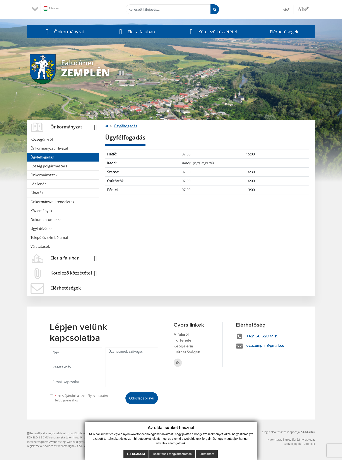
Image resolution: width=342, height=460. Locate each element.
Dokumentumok (45, 219)
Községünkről (42, 139)
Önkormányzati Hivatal (49, 148)
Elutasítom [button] (207, 454)
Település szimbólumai (49, 237)
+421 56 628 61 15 (262, 336)
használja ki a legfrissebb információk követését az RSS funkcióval (70, 433)
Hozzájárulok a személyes (81, 398)
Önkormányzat (44, 175)
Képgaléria (183, 346)
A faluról (181, 335)
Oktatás (37, 192)
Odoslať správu (141, 398)
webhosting (58, 442)
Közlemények (41, 210)
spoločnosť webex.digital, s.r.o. (63, 446)
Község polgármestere (49, 166)
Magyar (51, 8)
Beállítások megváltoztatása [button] (172, 454)
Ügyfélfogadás (42, 157)
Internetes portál (38, 442)
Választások (40, 246)
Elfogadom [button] (136, 454)
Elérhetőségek (284, 32)
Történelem (184, 340)
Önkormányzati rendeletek (52, 201)
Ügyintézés (41, 228)
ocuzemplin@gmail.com (266, 346)
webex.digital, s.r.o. (79, 442)
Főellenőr (38, 184)
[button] (64, 31)
